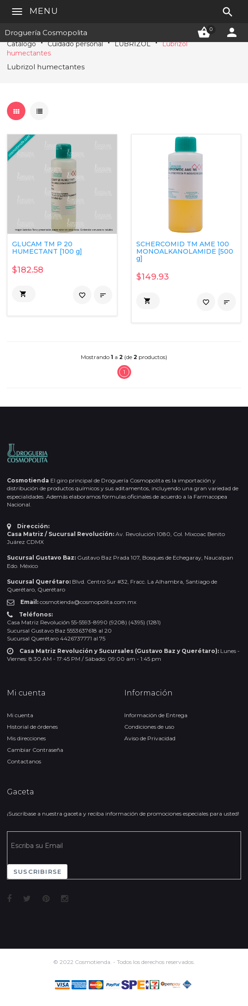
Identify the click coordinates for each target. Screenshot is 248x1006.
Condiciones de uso (149, 726)
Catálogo (21, 44)
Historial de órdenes (32, 726)
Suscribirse (37, 871)
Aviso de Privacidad (149, 738)
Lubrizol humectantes (46, 66)
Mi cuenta (20, 715)
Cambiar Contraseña (35, 749)
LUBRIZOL (133, 44)
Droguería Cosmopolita (46, 32)
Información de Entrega (156, 715)
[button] (24, 294)
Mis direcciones (26, 738)
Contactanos (24, 761)
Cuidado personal (75, 44)
